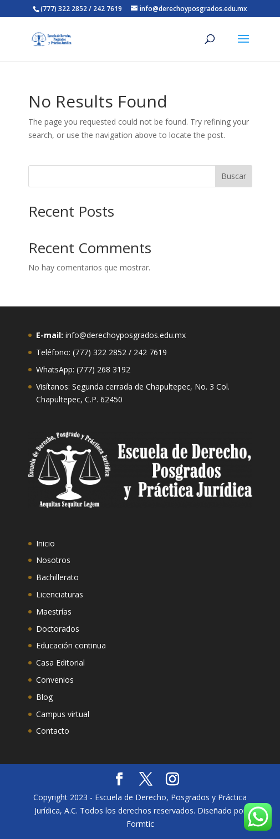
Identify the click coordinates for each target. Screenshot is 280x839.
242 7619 (150, 352)
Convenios (55, 679)
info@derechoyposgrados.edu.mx (125, 335)
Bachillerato (57, 577)
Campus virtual (62, 714)
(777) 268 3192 (103, 369)
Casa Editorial (60, 662)
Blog (44, 697)
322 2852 (109, 352)
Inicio (45, 543)
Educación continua (71, 645)
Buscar (233, 176)
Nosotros (53, 560)
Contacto (52, 730)
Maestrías (54, 611)
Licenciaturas (59, 594)
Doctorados (57, 628)
